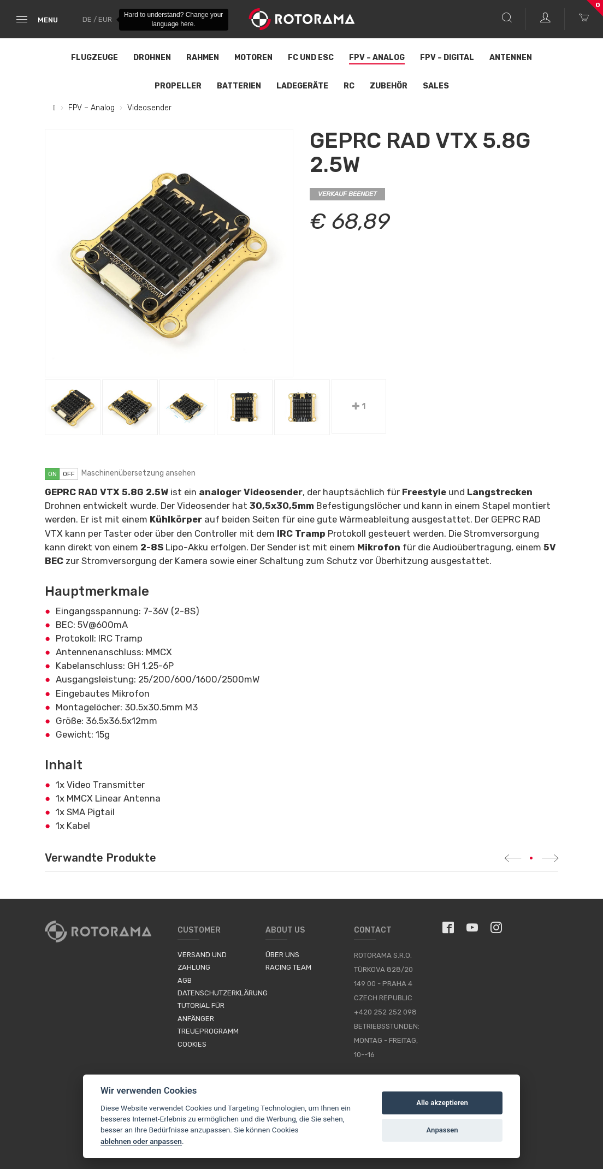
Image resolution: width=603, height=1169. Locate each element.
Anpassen (442, 1130)
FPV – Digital (447, 57)
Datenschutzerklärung (223, 993)
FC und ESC (311, 57)
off (69, 474)
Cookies (192, 1044)
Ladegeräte (302, 86)
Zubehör (388, 86)
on (52, 474)
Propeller (178, 86)
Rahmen (202, 57)
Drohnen (152, 57)
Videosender (149, 107)
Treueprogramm (208, 1031)
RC (349, 86)
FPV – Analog (377, 57)
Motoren (253, 57)
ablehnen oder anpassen (141, 1141)
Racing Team (288, 967)
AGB (185, 980)
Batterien (239, 86)
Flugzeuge (94, 57)
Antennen (510, 57)
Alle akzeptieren (442, 1103)
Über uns (282, 955)
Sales (436, 86)
